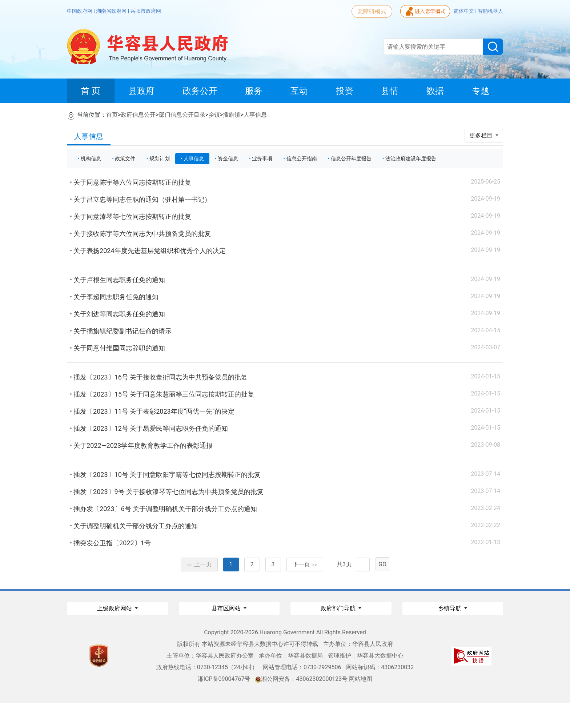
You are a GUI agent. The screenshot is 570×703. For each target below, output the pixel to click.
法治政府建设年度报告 (410, 158)
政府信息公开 (138, 114)
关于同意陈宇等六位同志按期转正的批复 (132, 182)
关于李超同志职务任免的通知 (115, 297)
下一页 (305, 564)
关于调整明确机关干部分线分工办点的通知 (135, 526)
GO (382, 564)
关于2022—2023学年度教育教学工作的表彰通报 (143, 445)
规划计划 (159, 158)
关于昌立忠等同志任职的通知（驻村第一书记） (142, 199)
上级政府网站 (115, 608)
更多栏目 (481, 135)
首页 (112, 114)
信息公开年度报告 (351, 158)
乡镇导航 (450, 608)
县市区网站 (227, 608)
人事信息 (255, 114)
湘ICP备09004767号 (224, 678)
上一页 (199, 564)
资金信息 (228, 158)
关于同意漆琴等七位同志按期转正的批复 (132, 216)
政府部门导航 (339, 608)
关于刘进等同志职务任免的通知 (119, 314)
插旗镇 (231, 114)
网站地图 (360, 678)
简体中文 (464, 11)
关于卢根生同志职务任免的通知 (119, 280)
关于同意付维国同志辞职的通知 (119, 348)
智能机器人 (490, 11)
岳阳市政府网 (146, 11)
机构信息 (91, 158)
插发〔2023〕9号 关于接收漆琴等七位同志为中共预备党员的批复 (168, 491)
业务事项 (262, 158)
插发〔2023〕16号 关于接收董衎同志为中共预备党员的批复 (160, 377)
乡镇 (214, 114)
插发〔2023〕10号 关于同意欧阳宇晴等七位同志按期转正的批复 (167, 474)
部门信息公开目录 (182, 114)
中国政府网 (80, 11)
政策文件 (125, 158)
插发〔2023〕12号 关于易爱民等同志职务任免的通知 (150, 428)
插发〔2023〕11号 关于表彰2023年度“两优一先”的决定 (153, 411)
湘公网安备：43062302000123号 (301, 678)
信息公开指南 (301, 158)
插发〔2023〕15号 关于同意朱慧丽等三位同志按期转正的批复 (163, 394)
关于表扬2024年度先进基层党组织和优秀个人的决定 (149, 250)
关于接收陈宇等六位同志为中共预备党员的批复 (142, 233)
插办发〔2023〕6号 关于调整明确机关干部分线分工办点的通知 (165, 509)
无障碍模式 (371, 11)
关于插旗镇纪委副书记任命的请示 (122, 331)
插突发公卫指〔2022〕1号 (112, 543)
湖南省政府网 (112, 11)
